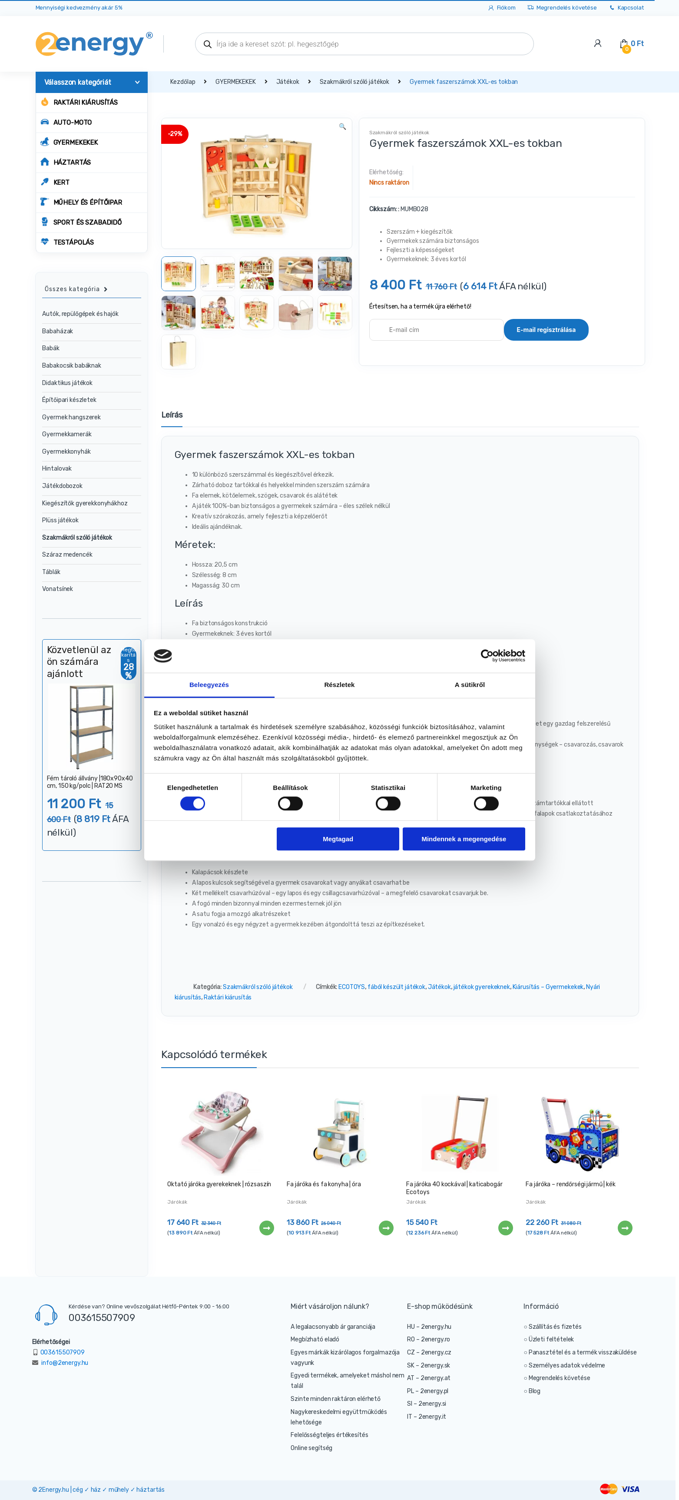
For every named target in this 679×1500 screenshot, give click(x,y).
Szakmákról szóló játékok (355, 82)
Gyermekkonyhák (66, 451)
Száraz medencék (67, 554)
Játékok (287, 82)
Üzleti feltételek (551, 1339)
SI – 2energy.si (426, 1403)
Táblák (51, 572)
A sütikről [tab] (470, 684)
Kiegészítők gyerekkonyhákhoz (84, 503)
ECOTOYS (351, 987)
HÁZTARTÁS (65, 161)
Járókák (177, 1202)
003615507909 (102, 1317)
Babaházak (57, 331)
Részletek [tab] (339, 684)
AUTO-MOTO (66, 121)
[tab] (171, 419)
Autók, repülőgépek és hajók (80, 314)
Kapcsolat (626, 8)
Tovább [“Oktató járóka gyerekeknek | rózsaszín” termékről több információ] (266, 1228)
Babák (50, 348)
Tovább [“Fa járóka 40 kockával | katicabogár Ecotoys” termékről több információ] (505, 1228)
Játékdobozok (62, 486)
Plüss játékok (60, 520)
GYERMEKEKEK (69, 141)
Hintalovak (57, 468)
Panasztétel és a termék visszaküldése (583, 1352)
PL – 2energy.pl (427, 1391)
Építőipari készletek (69, 400)
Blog (534, 1391)
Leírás (171, 415)
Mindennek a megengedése (463, 839)
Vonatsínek (57, 589)
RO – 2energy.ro (428, 1339)
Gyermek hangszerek (71, 417)
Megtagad (338, 839)
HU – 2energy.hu (429, 1327)
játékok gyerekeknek (482, 987)
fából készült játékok (396, 987)
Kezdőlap (182, 82)
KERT (55, 181)
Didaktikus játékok (67, 383)
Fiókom (501, 8)
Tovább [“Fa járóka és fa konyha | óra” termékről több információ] (386, 1228)
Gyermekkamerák (66, 434)
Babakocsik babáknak (71, 365)
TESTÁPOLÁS (67, 241)
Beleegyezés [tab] (209, 684)
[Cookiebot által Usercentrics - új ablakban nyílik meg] (487, 656)
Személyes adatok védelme (567, 1365)
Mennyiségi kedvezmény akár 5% (79, 7)
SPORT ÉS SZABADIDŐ (81, 221)
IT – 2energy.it (426, 1416)
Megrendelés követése (562, 8)
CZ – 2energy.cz (429, 1352)
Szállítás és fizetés (555, 1327)
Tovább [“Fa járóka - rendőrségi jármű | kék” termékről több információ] (625, 1228)
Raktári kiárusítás (79, 101)
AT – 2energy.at (428, 1378)
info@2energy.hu (64, 1363)
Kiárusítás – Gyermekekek (548, 987)
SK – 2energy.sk (428, 1365)
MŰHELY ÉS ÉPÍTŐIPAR (81, 201)
